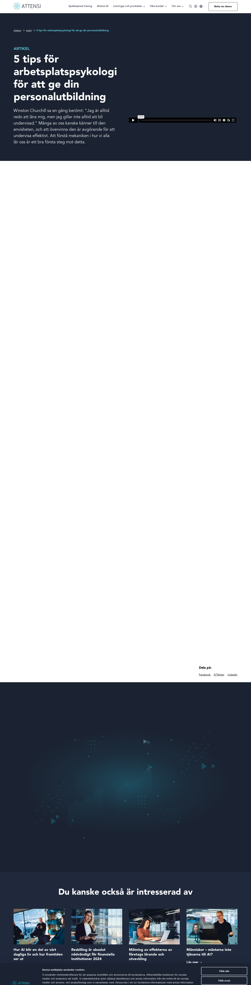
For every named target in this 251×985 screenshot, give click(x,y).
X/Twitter (219, 675)
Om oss (176, 6)
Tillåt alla (224, 953)
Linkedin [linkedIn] (232, 675)
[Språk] (201, 6)
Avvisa (224, 972)
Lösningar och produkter (127, 6)
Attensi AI (102, 6)
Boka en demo (223, 6)
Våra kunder (157, 6)
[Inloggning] (195, 7)
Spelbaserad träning (80, 6)
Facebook (205, 675)
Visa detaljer (175, 978)
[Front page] (27, 9)
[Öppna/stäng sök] (190, 6)
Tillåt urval (224, 962)
